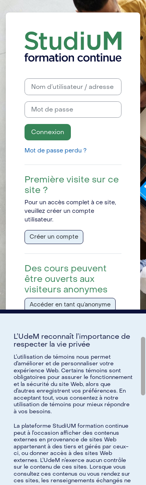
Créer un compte (54, 237)
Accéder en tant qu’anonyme (70, 304)
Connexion (47, 132)
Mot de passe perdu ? (55, 150)
